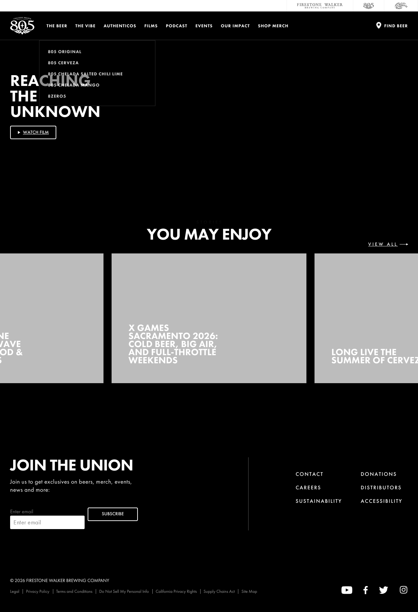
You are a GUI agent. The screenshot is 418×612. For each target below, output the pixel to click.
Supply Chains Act (219, 591)
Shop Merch (273, 26)
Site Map (249, 591)
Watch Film (33, 132)
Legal (14, 591)
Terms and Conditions (74, 591)
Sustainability (319, 500)
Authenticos (120, 26)
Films (151, 26)
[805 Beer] (368, 5)
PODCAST (176, 26)
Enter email (47, 518)
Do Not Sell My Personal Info (124, 591)
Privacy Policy (37, 591)
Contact (310, 474)
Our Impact (235, 26)
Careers (308, 487)
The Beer (57, 26)
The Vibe (86, 26)
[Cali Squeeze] (401, 5)
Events (204, 26)
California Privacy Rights (176, 591)
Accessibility (381, 500)
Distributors (381, 487)
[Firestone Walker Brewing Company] (320, 5)
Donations (379, 474)
